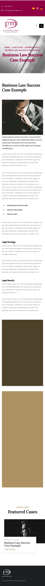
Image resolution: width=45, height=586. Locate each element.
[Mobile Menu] (41, 26)
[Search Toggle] (37, 25)
